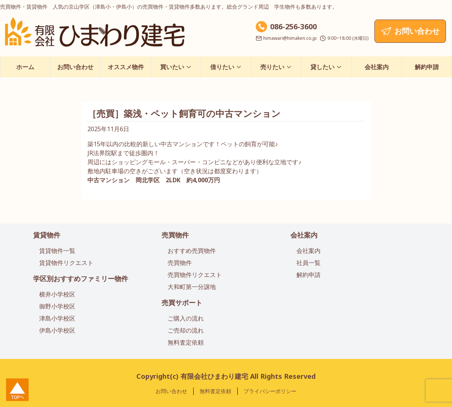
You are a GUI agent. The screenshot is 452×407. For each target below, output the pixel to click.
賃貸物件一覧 (57, 251)
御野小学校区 (57, 306)
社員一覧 (308, 263)
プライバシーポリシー (270, 391)
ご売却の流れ (186, 330)
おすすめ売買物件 (192, 251)
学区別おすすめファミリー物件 (80, 278)
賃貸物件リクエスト (66, 263)
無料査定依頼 (186, 342)
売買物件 (175, 234)
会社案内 (377, 67)
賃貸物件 (46, 234)
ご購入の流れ (186, 318)
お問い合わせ (75, 67)
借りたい (226, 67)
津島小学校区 (57, 318)
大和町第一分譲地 (192, 287)
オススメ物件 (126, 67)
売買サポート (182, 302)
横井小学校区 (57, 294)
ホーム (25, 67)
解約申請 (427, 67)
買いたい (176, 67)
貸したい (326, 67)
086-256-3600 (293, 26)
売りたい (276, 67)
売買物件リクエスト (195, 275)
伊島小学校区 (57, 330)
